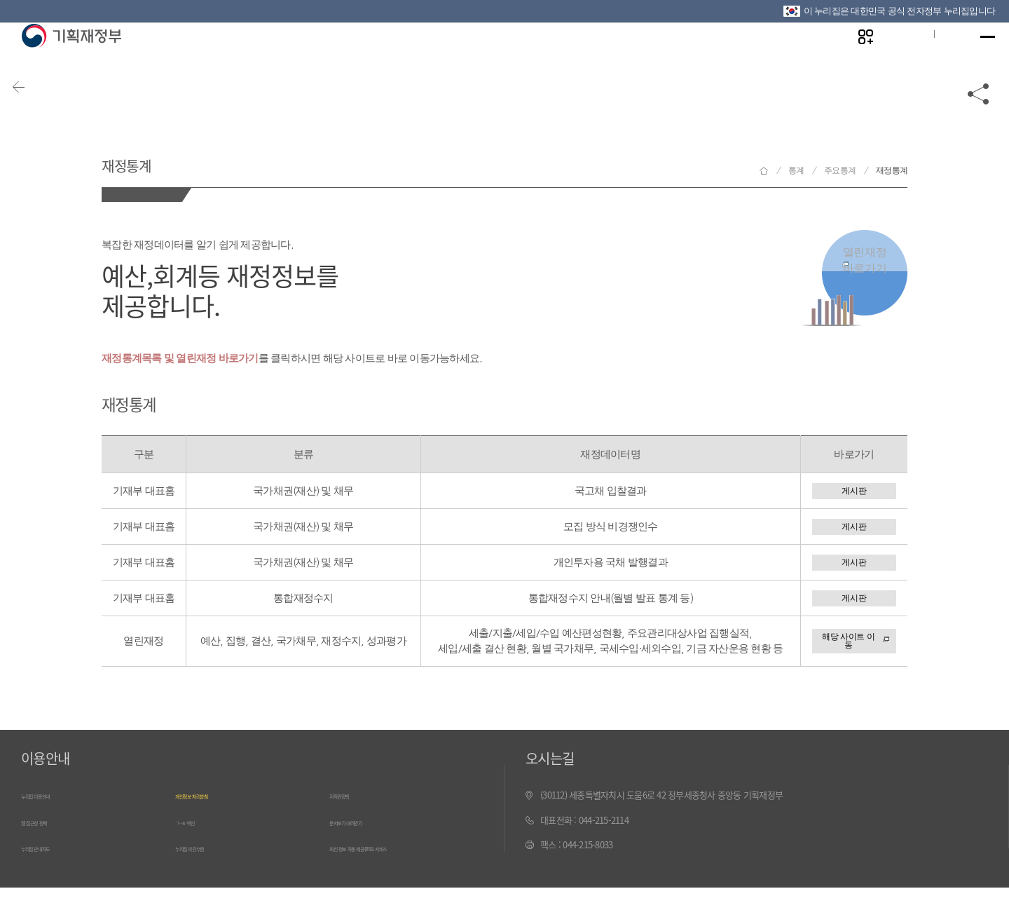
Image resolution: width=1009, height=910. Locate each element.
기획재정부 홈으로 (764, 171)
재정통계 (147, 160)
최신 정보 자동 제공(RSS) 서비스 (387, 871)
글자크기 (892, 57)
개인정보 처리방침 (207, 822)
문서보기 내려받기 (361, 846)
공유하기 (979, 114)
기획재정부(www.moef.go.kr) (71, 57)
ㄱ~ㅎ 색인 (194, 846)
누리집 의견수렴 (204, 871)
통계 (796, 170)
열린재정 (864, 270)
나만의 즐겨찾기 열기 (848, 57)
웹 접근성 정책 (47, 846)
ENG (937, 57)
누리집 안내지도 (49, 871)
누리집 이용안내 (49, 822)
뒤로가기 (35, 113)
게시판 (854, 493)
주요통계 (840, 170)
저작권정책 (349, 822)
